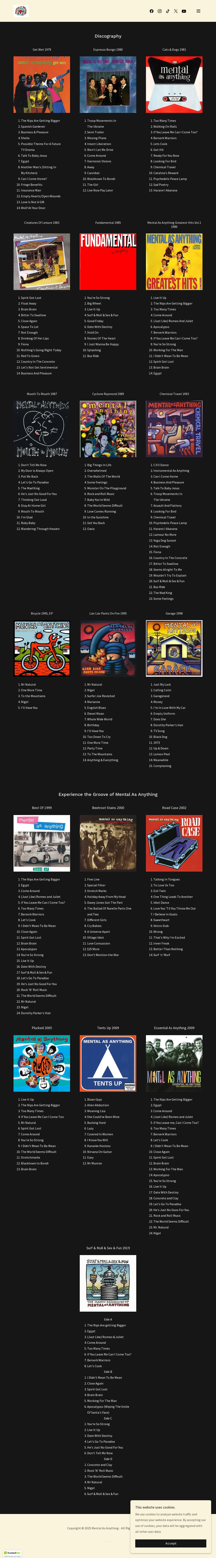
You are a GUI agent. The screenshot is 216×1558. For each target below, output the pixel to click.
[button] (198, 11)
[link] (21, 10)
